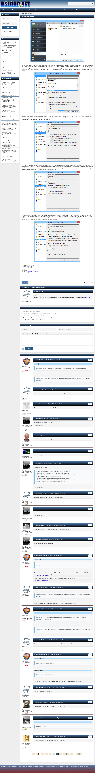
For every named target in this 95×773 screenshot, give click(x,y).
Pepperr (41, 403)
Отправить (29, 348)
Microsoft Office (50, 9)
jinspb (40, 389)
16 (68, 754)
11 (50, 754)
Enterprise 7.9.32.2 (26, 272)
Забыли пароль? (5, 34)
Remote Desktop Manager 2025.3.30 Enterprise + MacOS (34, 315)
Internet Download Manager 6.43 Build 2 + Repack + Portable (9, 50)
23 (77, 754)
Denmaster (41, 451)
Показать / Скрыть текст (43, 575)
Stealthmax (41, 525)
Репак (8, 9)
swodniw (41, 718)
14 (60, 754)
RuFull (40, 418)
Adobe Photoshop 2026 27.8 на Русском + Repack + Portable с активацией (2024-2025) (9, 46)
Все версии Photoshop (27, 9)
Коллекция (59, 9)
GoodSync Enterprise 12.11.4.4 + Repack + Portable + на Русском (36, 319)
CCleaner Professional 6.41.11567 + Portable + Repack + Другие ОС (9, 60)
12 (53, 754)
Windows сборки (16, 9)
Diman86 (41, 687)
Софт (3, 9)
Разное (70, 9)
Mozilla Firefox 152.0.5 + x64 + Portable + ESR (9, 43)
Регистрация (14, 34)
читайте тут (87, 297)
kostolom (41, 702)
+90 (25, 282)
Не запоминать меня (8, 31)
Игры (65, 9)
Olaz (40, 359)
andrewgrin (41, 493)
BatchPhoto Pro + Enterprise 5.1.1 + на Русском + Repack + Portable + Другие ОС (39, 313)
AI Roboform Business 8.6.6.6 (33, 271)
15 (64, 754)
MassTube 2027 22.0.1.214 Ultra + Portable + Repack (9, 56)
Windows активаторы (40, 9)
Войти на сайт (10, 27)
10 (46, 754)
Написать (84, 9)
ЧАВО (76, 9)
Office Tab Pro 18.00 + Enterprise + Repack (31, 311)
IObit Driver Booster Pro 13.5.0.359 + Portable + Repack (8, 73)
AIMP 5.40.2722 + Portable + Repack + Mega (8, 67)
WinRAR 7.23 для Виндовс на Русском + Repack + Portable (9, 53)
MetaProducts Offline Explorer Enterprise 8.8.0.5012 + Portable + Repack (37, 317)
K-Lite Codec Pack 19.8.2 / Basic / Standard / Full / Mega (9, 70)
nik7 (40, 435)
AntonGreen (42, 736)
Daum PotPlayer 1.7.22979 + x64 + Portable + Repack (9, 64)
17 (71, 754)
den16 (40, 587)
